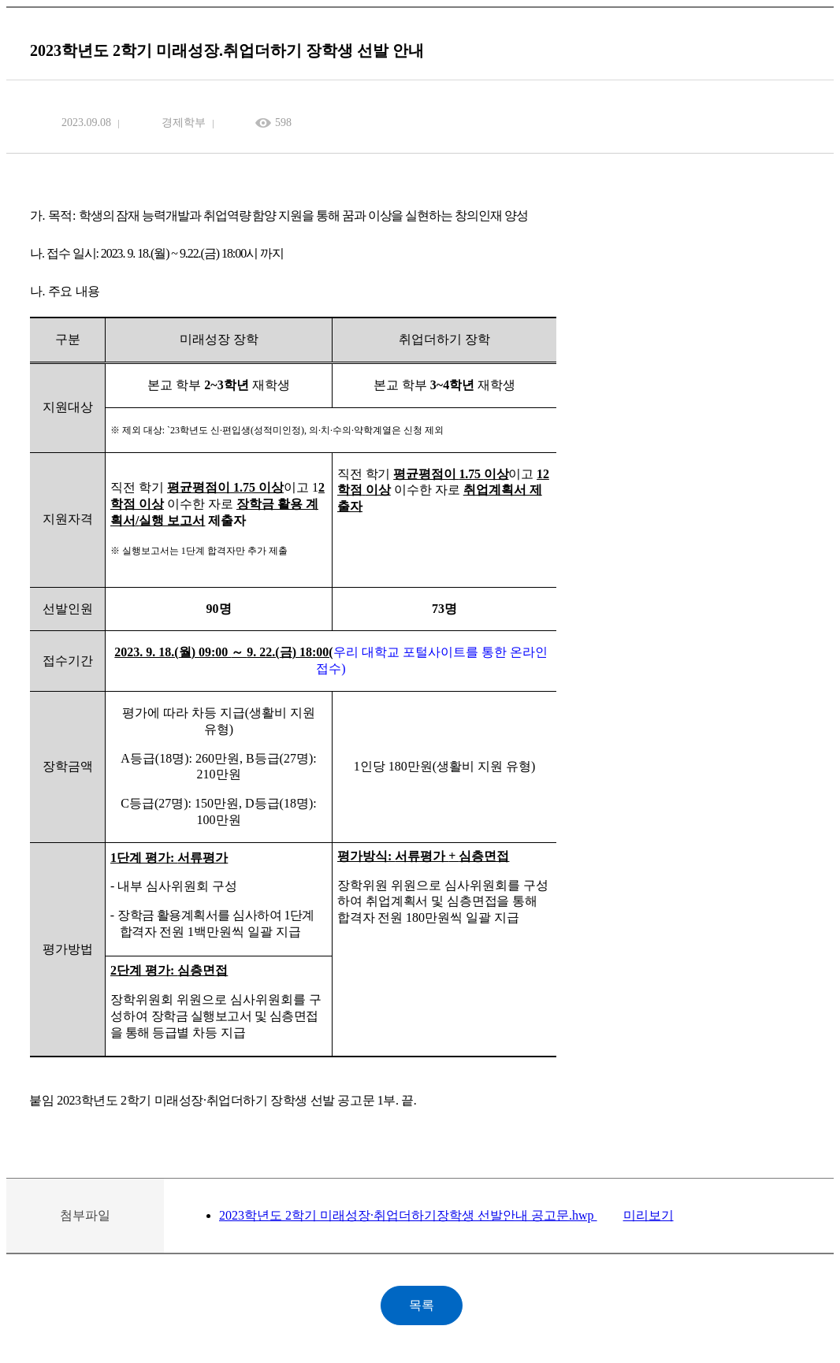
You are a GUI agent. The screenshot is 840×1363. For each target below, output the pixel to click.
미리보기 (648, 1215)
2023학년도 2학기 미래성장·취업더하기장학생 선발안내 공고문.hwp (408, 1215)
